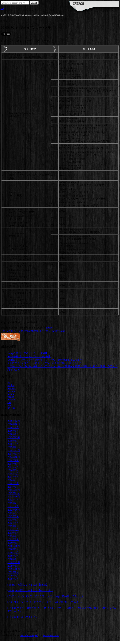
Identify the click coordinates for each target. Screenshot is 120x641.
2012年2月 (13, 526)
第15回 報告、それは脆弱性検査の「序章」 (26, 331)
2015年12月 (14, 437)
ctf (9, 382)
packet (11, 396)
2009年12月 (14, 562)
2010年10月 (14, 546)
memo (49, 327)
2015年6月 (13, 440)
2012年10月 (14, 509)
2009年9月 (13, 572)
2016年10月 (14, 424)
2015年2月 (13, 447)
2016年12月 (14, 421)
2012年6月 (13, 519)
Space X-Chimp (51, 635)
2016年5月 (13, 430)
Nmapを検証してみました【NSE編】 (28, 353)
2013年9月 (13, 500)
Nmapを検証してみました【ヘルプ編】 (29, 356)
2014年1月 (13, 486)
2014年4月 (13, 476)
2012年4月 (13, 523)
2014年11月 (14, 453)
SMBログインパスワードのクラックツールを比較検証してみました (45, 359)
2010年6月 (13, 549)
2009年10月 (14, 569)
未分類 (11, 408)
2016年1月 (13, 434)
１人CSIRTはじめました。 (23, 617)
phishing (12, 399)
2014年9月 (13, 460)
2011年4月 (13, 536)
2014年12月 (14, 450)
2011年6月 (13, 529)
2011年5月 (13, 532)
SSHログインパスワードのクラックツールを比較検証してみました (45, 363)
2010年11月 (14, 542)
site (9, 402)
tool (9, 405)
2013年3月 (13, 506)
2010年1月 (13, 559)
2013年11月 (14, 493)
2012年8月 (13, 516)
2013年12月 (14, 490)
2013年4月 (13, 503)
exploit (11, 385)
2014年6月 (13, 470)
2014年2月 (13, 483)
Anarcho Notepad (29, 635)
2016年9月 (13, 427)
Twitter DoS (58, 331)
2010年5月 (13, 552)
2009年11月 (14, 565)
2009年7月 (13, 579)
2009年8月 (13, 575)
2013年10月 (14, 496)
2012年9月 (13, 513)
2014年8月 (13, 463)
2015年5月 (13, 444)
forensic (12, 388)
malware (12, 391)
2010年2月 (13, 555)
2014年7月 (13, 467)
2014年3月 (13, 480)
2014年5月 (13, 473)
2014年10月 (14, 457)
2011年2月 (13, 539)
